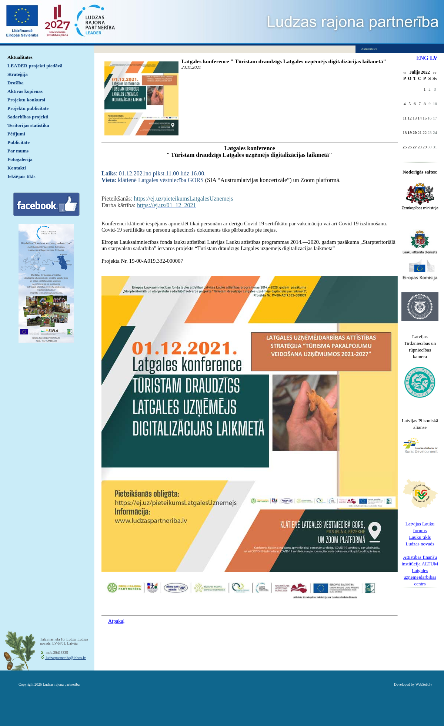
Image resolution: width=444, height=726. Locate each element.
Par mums (18, 151)
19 (410, 132)
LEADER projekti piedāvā (35, 65)
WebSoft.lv (423, 684)
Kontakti (16, 168)
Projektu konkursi (26, 99)
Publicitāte (18, 142)
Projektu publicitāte (28, 108)
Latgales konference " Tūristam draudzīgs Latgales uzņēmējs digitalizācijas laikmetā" (283, 61)
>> (435, 73)
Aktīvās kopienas (25, 91)
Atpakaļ (116, 621)
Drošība (15, 82)
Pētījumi (16, 134)
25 (405, 147)
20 (415, 132)
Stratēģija (17, 74)
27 (415, 147)
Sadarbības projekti (28, 117)
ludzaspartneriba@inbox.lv (65, 658)
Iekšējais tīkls (21, 176)
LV (434, 58)
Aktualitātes (20, 57)
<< (404, 73)
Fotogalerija (20, 159)
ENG (422, 58)
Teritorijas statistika (28, 125)
